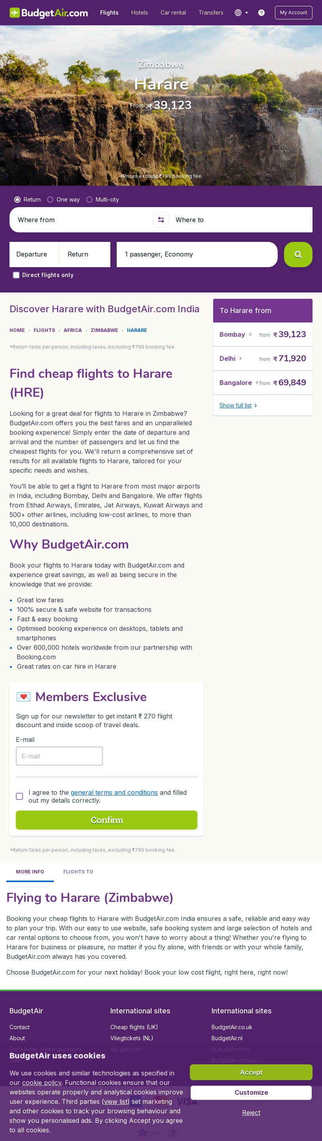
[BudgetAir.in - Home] (49, 12)
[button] (294, 12)
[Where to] (239, 219)
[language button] (241, 13)
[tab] (30, 718)
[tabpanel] (161, 779)
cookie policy (41, 1082)
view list (115, 1101)
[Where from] (82, 219)
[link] (261, 13)
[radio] (27, 199)
